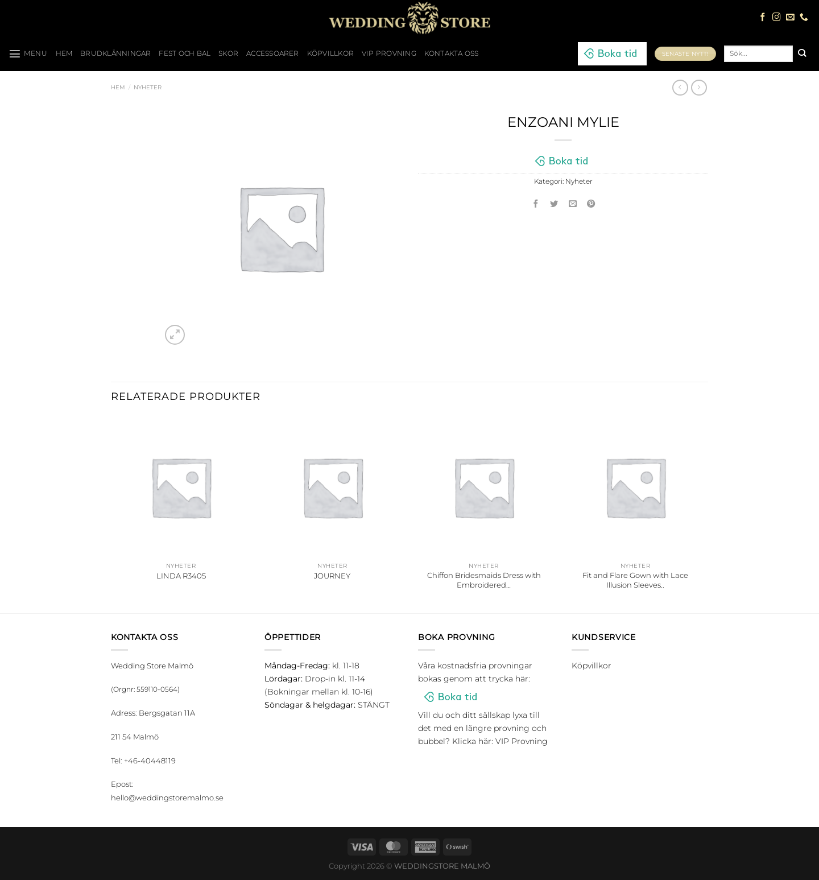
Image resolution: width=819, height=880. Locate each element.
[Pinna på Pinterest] (591, 204)
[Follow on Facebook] (763, 17)
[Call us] (804, 17)
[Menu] (28, 53)
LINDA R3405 (181, 575)
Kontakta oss (451, 53)
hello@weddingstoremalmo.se (167, 797)
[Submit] (801, 53)
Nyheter (148, 87)
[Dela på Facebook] (535, 204)
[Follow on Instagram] (776, 17)
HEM (64, 53)
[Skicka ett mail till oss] (790, 17)
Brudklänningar (115, 53)
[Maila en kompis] (572, 204)
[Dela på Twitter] (554, 204)
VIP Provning (389, 53)
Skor (228, 53)
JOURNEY (332, 575)
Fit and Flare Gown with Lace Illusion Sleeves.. (635, 580)
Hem (118, 87)
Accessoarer (272, 53)
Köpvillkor (330, 53)
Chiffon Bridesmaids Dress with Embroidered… (484, 580)
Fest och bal (184, 53)
